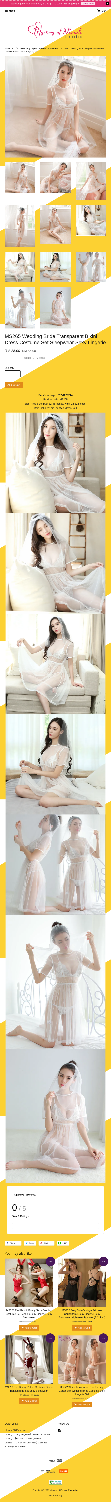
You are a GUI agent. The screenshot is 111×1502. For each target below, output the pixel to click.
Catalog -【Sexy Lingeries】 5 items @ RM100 (27, 1434)
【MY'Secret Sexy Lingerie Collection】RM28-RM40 (37, 48)
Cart (101, 11)
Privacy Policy (55, 1495)
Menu (10, 11)
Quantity (9, 368)
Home (7, 48)
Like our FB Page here (15, 1430)
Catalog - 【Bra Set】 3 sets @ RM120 (23, 1438)
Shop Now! (88, 3)
